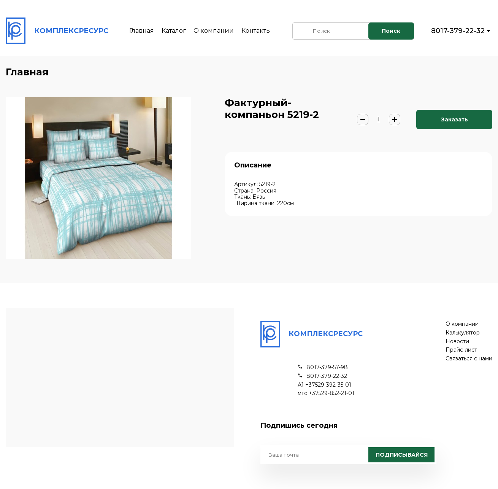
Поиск (391, 30)
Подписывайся (402, 454)
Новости (457, 341)
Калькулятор (463, 333)
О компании (213, 30)
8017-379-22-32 (458, 31)
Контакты (256, 30)
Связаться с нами (469, 358)
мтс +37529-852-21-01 (326, 393)
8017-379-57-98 (327, 367)
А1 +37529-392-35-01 (324, 385)
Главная (141, 30)
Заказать (454, 119)
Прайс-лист (461, 350)
